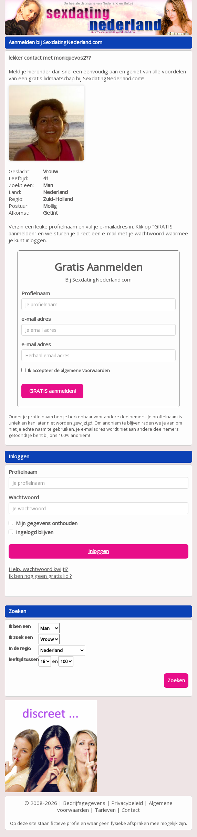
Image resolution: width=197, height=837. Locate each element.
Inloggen (98, 551)
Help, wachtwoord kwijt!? (38, 568)
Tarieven (105, 809)
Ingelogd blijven (33, 532)
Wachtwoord (24, 497)
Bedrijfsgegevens (84, 802)
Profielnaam (35, 293)
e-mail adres (36, 318)
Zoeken (176, 680)
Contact (131, 809)
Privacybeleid (127, 802)
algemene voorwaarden (85, 370)
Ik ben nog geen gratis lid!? (40, 575)
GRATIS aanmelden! (52, 390)
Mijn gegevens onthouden (45, 523)
